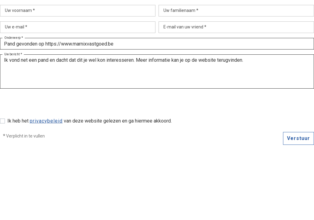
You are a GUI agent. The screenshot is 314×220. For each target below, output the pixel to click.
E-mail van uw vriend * (184, 26)
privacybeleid (46, 121)
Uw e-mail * (16, 26)
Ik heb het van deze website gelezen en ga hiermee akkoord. (89, 121)
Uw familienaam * (180, 10)
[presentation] (46, 105)
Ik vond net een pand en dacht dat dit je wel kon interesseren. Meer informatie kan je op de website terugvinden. (157, 71)
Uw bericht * (13, 54)
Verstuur (298, 138)
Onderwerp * (13, 38)
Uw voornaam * (20, 10)
